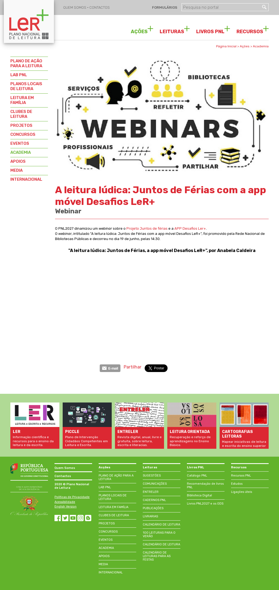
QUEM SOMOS (75, 7)
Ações (245, 46)
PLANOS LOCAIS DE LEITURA (26, 86)
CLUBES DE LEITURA (21, 114)
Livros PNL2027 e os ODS (205, 503)
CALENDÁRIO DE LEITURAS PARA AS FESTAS (157, 556)
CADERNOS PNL (154, 500)
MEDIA (16, 170)
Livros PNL (195, 467)
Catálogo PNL (197, 475)
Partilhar (132, 367)
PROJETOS (21, 125)
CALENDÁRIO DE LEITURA (161, 524)
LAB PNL (18, 74)
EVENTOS (19, 143)
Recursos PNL (241, 475)
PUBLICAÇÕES (153, 508)
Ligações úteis (241, 492)
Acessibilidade (64, 502)
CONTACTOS (100, 7)
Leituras (150, 467)
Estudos (236, 483)
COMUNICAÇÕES (155, 483)
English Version (65, 506)
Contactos (62, 476)
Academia (261, 46)
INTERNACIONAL (26, 179)
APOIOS (18, 161)
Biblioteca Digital (199, 495)
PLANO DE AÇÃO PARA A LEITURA (26, 63)
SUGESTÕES (152, 475)
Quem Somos (64, 468)
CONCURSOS (22, 134)
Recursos (239, 467)
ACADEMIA (20, 152)
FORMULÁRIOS (164, 7)
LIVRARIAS (150, 516)
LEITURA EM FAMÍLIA (22, 100)
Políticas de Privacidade (72, 497)
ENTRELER (151, 492)
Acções (104, 467)
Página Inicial (226, 46)
